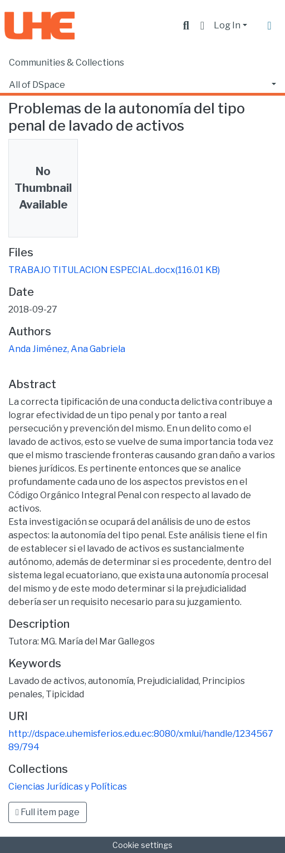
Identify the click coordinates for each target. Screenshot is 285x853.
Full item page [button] (48, 812)
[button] (202, 25)
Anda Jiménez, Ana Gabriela (66, 349)
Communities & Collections (66, 62)
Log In (227, 25)
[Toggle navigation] (269, 25)
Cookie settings (142, 845)
